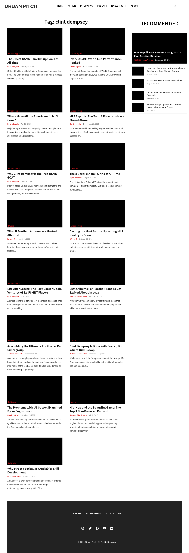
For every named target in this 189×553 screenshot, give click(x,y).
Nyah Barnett (75, 177)
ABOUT (77, 513)
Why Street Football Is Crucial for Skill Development (33, 470)
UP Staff (73, 239)
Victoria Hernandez (78, 296)
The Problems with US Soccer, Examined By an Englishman (34, 409)
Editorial (12, 402)
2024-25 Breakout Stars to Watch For (165, 80)
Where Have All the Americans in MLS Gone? (32, 118)
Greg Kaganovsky (14, 476)
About (134, 5)
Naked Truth (118, 5)
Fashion (71, 5)
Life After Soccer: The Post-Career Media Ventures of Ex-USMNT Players (34, 290)
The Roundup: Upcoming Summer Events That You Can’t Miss (164, 106)
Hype (60, 5)
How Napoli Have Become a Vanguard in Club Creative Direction (157, 54)
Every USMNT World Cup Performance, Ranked (96, 61)
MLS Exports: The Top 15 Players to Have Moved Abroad (97, 118)
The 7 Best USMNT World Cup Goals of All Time (32, 61)
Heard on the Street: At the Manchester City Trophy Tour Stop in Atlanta (166, 69)
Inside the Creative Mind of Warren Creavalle (164, 94)
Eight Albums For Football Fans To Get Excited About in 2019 (95, 290)
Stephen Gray (13, 415)
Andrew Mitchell (14, 354)
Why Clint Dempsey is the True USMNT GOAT (33, 175)
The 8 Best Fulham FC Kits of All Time (95, 174)
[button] (174, 6)
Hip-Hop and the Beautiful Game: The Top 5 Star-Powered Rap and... (95, 409)
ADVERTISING (93, 513)
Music (11, 225)
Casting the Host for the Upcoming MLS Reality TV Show (96, 233)
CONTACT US (113, 513)
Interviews (86, 5)
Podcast (102, 5)
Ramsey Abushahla (78, 415)
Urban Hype (14, 53)
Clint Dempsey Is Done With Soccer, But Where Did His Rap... (96, 348)
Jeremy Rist (12, 239)
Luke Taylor (148, 60)
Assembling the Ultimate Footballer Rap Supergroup (34, 348)
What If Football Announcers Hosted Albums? (32, 233)
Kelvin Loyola (13, 66)
